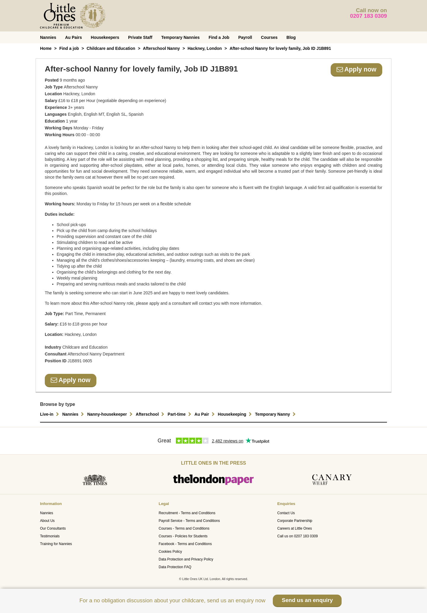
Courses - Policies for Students (183, 536)
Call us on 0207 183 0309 (297, 536)
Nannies (48, 37)
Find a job (69, 48)
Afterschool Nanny (161, 48)
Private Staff (140, 37)
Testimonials (50, 536)
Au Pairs (73, 37)
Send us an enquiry (307, 600)
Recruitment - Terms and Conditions (187, 513)
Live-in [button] (50, 414)
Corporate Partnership (294, 521)
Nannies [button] (73, 414)
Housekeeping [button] (236, 414)
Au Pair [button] (205, 414)
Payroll (245, 37)
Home (46, 48)
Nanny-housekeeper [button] (110, 414)
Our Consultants (53, 528)
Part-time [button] (180, 414)
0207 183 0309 (368, 16)
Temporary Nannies (180, 37)
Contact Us (286, 513)
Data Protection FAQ (175, 567)
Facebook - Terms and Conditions (185, 544)
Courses (269, 37)
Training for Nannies (56, 544)
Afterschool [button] (151, 414)
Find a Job (218, 37)
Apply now (356, 69)
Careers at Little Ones (294, 528)
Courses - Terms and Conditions (184, 528)
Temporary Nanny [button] (276, 414)
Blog (291, 37)
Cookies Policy (170, 552)
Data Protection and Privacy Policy (186, 559)
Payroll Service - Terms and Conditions (189, 521)
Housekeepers (105, 37)
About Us (47, 521)
